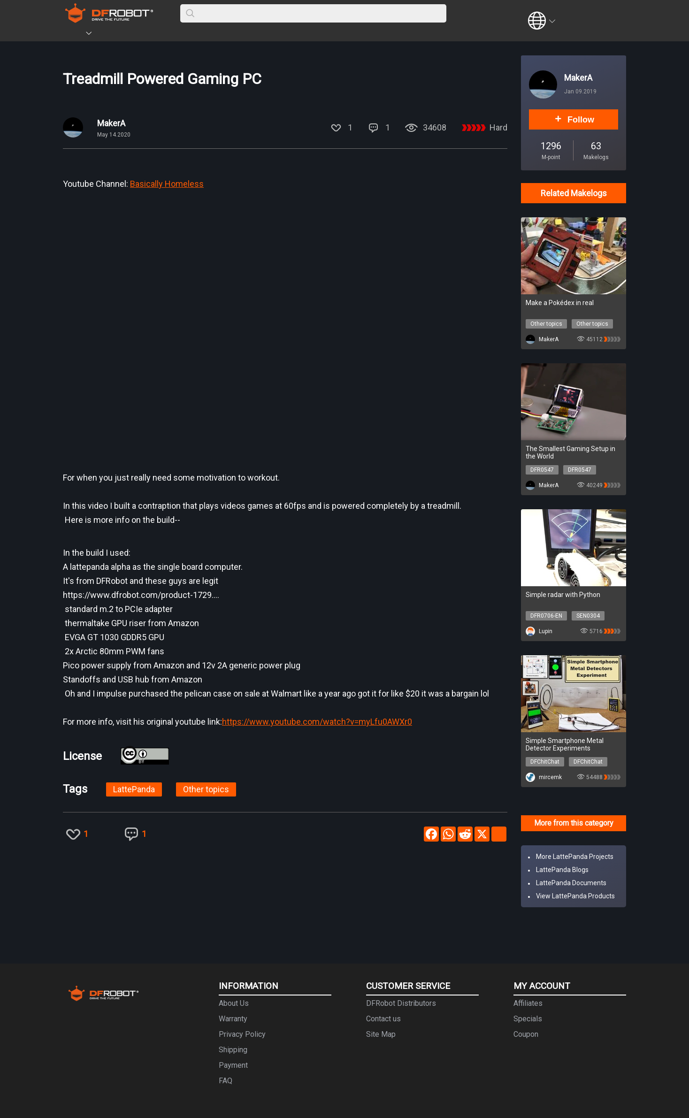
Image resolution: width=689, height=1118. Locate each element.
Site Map (381, 1034)
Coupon (525, 1034)
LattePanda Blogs (562, 869)
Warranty (233, 1018)
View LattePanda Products (575, 896)
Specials (527, 1018)
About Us (234, 1003)
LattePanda (134, 789)
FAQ (225, 1080)
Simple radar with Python (563, 594)
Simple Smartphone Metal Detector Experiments (565, 744)
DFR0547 (542, 470)
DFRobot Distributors (401, 1003)
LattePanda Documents (571, 883)
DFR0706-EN (546, 616)
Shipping (233, 1049)
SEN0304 (588, 616)
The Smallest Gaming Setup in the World (570, 452)
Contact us (383, 1018)
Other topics (206, 789)
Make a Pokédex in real (560, 302)
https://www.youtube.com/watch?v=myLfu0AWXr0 (317, 722)
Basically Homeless (167, 184)
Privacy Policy (242, 1034)
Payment (233, 1065)
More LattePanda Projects (574, 856)
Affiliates (528, 1003)
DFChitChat (544, 761)
